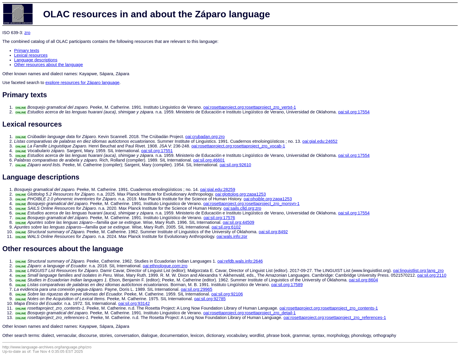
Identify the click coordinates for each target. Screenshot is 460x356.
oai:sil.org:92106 (227, 294)
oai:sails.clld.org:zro (242, 208)
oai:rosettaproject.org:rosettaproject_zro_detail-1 (249, 312)
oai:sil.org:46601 (209, 160)
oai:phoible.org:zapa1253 (267, 199)
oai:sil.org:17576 (219, 217)
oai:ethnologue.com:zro (165, 265)
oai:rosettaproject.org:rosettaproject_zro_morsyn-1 (251, 203)
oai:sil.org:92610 (235, 164)
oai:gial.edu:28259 (217, 189)
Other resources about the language (48, 64)
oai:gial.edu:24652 (320, 141)
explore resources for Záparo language (82, 82)
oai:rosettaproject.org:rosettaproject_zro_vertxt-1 (249, 107)
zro (27, 32)
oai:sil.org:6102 (226, 227)
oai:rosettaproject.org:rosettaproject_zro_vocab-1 (238, 146)
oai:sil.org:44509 (238, 222)
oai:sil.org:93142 (134, 303)
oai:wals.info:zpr (232, 236)
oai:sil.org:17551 (157, 150)
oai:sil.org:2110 (431, 275)
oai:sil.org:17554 (354, 112)
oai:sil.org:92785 (210, 298)
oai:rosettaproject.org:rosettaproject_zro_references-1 (334, 317)
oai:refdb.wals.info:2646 (240, 261)
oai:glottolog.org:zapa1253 (240, 194)
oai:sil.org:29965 (196, 289)
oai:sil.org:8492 (273, 231)
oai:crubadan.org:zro (205, 136)
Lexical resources (31, 55)
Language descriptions (36, 60)
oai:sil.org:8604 (363, 280)
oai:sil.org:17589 (287, 284)
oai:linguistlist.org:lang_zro (418, 270)
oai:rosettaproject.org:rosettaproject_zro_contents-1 (329, 308)
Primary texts (26, 50)
